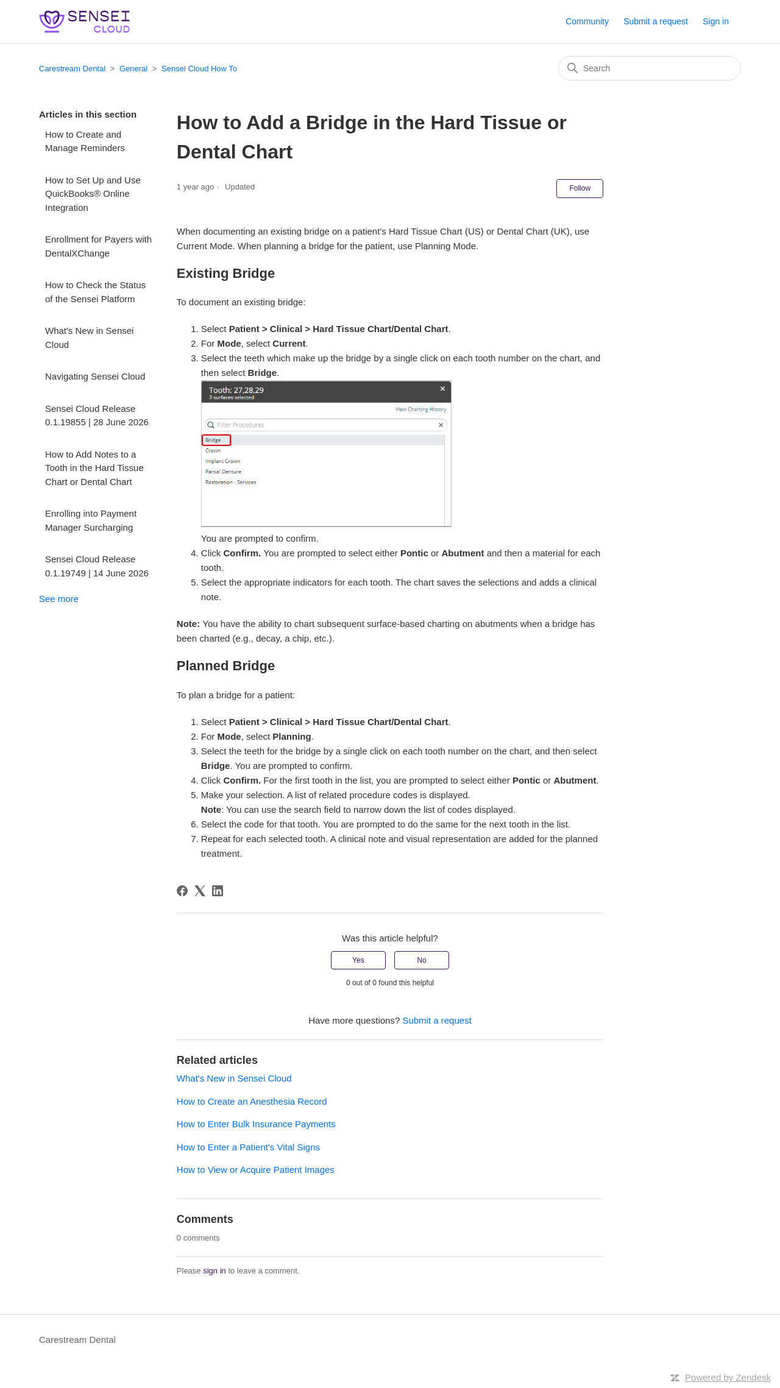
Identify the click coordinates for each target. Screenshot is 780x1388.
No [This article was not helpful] (421, 960)
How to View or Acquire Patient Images (256, 1169)
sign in (214, 1270)
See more (59, 598)
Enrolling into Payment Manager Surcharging (90, 520)
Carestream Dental (72, 68)
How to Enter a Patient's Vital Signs (248, 1147)
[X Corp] (199, 890)
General (133, 68)
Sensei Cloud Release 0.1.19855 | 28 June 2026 (97, 415)
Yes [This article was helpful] (358, 960)
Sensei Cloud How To (199, 68)
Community (587, 21)
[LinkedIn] (217, 890)
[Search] (649, 68)
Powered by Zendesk (728, 1377)
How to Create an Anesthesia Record (252, 1101)
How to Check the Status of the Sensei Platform (95, 292)
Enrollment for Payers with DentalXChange (98, 246)
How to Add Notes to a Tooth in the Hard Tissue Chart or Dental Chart (94, 468)
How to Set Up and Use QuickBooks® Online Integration (93, 194)
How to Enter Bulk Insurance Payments (256, 1124)
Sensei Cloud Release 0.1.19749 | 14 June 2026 (97, 566)
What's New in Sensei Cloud (89, 337)
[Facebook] (182, 890)
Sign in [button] (716, 21)
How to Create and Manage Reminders (85, 141)
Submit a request (655, 21)
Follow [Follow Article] (579, 188)
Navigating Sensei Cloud (95, 376)
